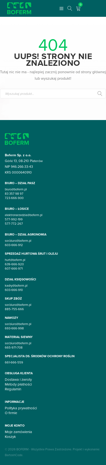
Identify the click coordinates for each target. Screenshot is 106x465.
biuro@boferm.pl (16, 189)
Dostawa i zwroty (18, 379)
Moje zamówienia (18, 431)
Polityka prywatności (21, 408)
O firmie (11, 413)
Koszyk (10, 436)
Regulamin (13, 389)
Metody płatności (18, 384)
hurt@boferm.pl (15, 260)
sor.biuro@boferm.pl (18, 240)
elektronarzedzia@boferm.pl (23, 215)
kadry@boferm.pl (16, 285)
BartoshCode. (14, 455)
